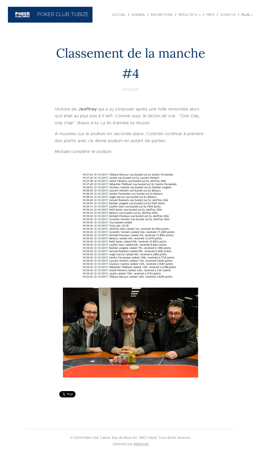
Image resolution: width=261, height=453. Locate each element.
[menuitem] (120, 14)
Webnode (141, 444)
